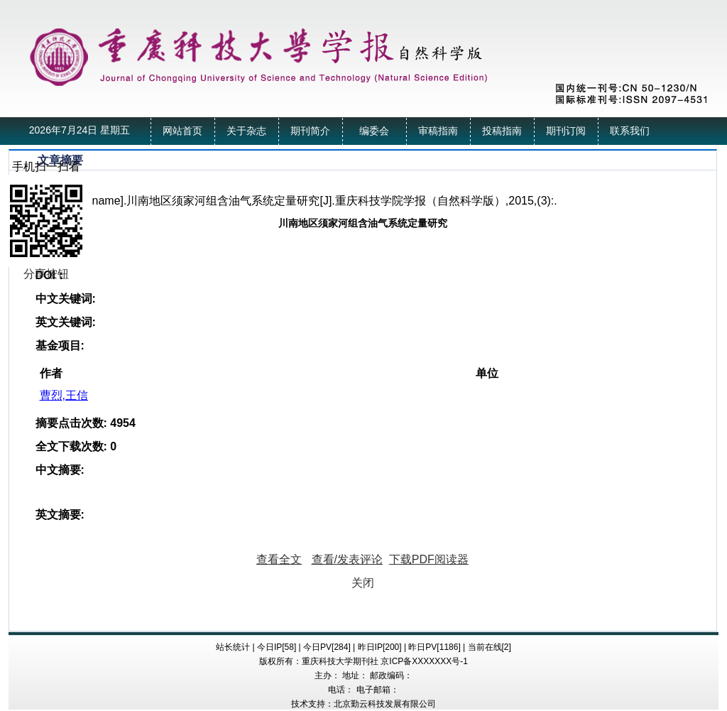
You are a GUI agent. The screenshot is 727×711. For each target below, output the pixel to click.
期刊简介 (310, 131)
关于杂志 (246, 131)
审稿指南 (438, 131)
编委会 (374, 131)
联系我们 (630, 131)
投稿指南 (502, 131)
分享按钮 (46, 274)
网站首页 (182, 131)
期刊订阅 (566, 131)
